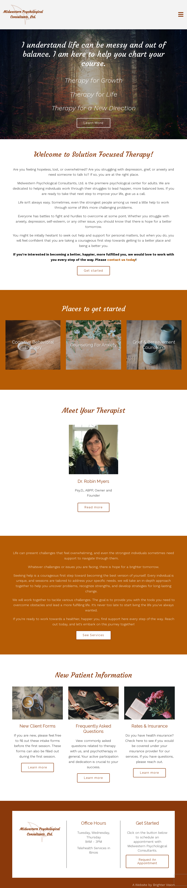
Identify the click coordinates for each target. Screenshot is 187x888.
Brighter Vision (164, 885)
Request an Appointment (147, 861)
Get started (93, 270)
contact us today (121, 260)
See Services (93, 635)
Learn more (93, 123)
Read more (93, 507)
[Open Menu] (180, 15)
